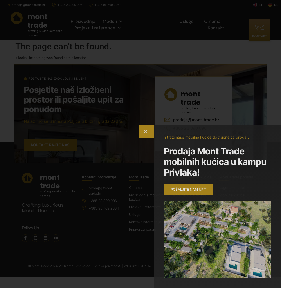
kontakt (259, 36)
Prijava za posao (142, 229)
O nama (212, 21)
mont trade (37, 21)
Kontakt (216, 28)
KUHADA (144, 266)
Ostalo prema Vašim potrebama (235, 212)
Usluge (187, 21)
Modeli (112, 21)
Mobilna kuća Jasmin (190, 210)
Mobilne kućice (232, 195)
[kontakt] (260, 27)
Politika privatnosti (107, 266)
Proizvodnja (83, 21)
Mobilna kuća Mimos (190, 187)
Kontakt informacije (145, 222)
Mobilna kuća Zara (188, 202)
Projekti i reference (97, 28)
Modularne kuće (233, 202)
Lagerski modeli (232, 187)
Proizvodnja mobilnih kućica (146, 197)
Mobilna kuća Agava (189, 195)
